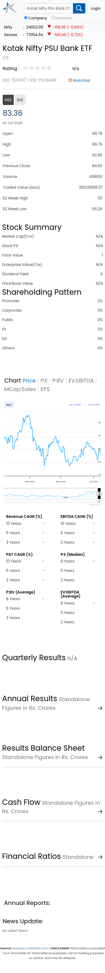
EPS (45, 389)
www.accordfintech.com (30, 948)
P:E (44, 380)
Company (37, 18)
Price (29, 380)
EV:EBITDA (81, 380)
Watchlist (81, 80)
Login (96, 8)
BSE (20, 100)
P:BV (58, 380)
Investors (63, 18)
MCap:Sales (20, 389)
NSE (8, 100)
